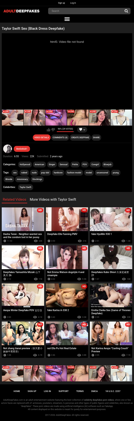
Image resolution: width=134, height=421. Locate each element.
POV (85, 164)
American (39, 164)
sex (15, 172)
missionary (22, 179)
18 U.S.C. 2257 (113, 391)
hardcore (58, 172)
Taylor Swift (25, 187)
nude (34, 172)
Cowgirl (95, 164)
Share (96, 137)
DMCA (94, 391)
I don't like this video (53, 129)
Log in (73, 3)
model (89, 172)
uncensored (102, 172)
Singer (52, 164)
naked (24, 172)
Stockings (37, 179)
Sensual (64, 164)
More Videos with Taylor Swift (53, 199)
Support (64, 391)
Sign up (61, 3)
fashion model (74, 172)
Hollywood (25, 164)
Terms (80, 391)
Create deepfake (80, 137)
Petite (75, 164)
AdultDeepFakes (63, 415)
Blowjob (107, 164)
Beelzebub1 (21, 149)
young (116, 172)
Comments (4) (60, 137)
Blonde (8, 179)
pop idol (45, 172)
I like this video (48, 129)
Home (17, 391)
